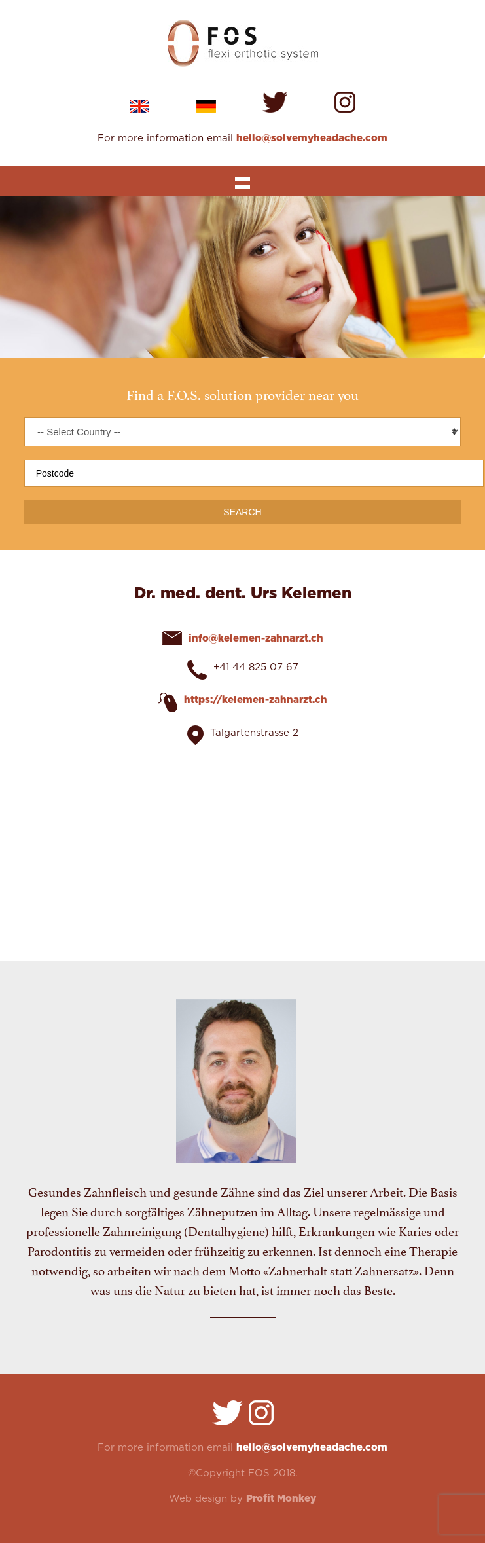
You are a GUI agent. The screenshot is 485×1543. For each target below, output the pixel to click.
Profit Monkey (281, 1499)
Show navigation (242, 181)
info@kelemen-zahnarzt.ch (256, 639)
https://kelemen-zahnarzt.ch (255, 700)
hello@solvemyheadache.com (311, 138)
